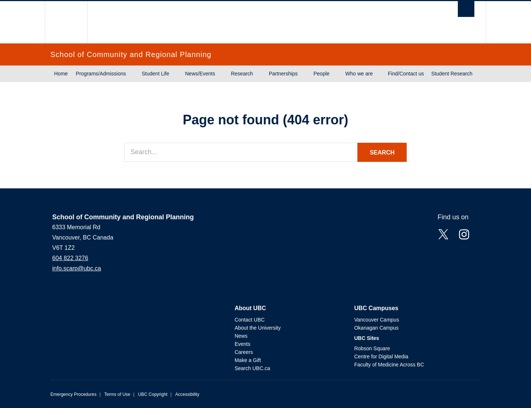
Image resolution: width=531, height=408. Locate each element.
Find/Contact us (406, 74)
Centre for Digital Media (381, 356)
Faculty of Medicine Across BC (389, 365)
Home (61, 74)
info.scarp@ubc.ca (76, 268)
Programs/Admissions (101, 74)
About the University (258, 328)
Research (242, 74)
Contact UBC (250, 320)
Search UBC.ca (252, 368)
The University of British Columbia (66, 22)
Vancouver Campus (376, 320)
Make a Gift (248, 360)
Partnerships (283, 74)
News (241, 336)
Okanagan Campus (376, 328)
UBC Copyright (152, 394)
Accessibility (187, 394)
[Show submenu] (133, 74)
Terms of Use (117, 394)
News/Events (200, 74)
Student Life (156, 74)
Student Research (452, 74)
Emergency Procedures (73, 394)
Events (242, 344)
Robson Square (372, 348)
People (321, 74)
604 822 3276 (70, 258)
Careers (244, 352)
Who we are (359, 74)
